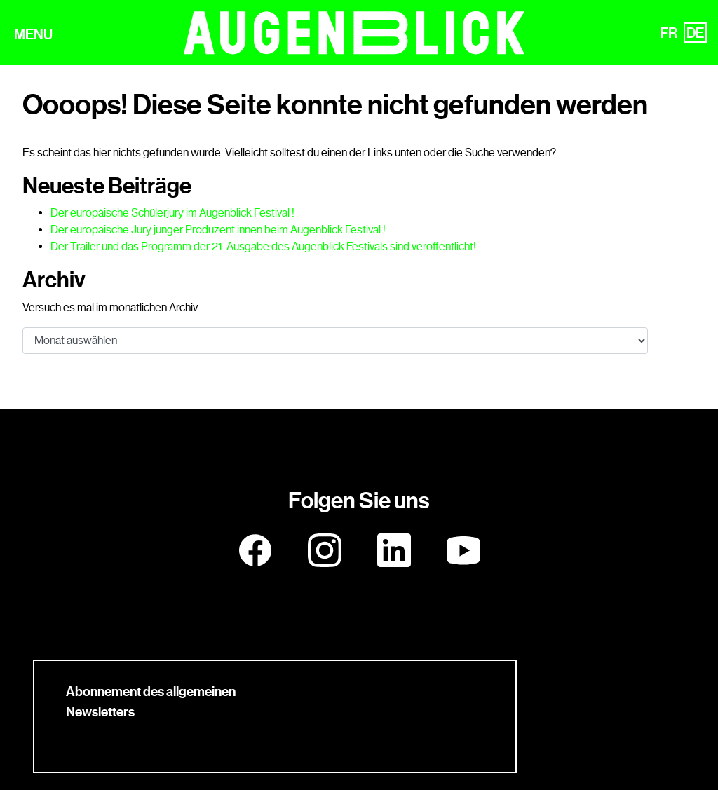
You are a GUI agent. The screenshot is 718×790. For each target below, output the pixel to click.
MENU (33, 34)
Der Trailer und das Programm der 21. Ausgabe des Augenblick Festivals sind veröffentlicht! (263, 246)
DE (695, 33)
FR (668, 33)
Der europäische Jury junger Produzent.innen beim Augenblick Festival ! (218, 229)
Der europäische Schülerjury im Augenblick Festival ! (172, 212)
